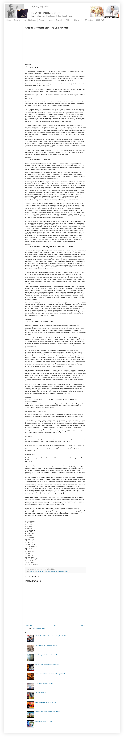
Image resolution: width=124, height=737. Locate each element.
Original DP (78, 20)
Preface (42, 20)
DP (33, 571)
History (50, 20)
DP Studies (89, 20)
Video (68, 20)
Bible (31, 571)
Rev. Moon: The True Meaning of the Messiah (46, 664)
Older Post (82, 625)
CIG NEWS (100, 20)
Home (8, 20)
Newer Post (29, 625)
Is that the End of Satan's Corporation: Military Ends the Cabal (51, 636)
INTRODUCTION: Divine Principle (44, 683)
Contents (17, 20)
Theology (67, 571)
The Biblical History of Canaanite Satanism (46, 645)
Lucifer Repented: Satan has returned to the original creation (50, 674)
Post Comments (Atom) (39, 628)
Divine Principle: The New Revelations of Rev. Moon (48, 655)
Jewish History (53, 571)
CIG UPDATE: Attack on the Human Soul (45, 702)
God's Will (37, 571)
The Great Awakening (40, 692)
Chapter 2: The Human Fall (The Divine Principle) (48, 711)
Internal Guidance (30, 20)
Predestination (61, 571)
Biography (59, 20)
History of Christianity (45, 571)
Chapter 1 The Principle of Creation (44, 721)
